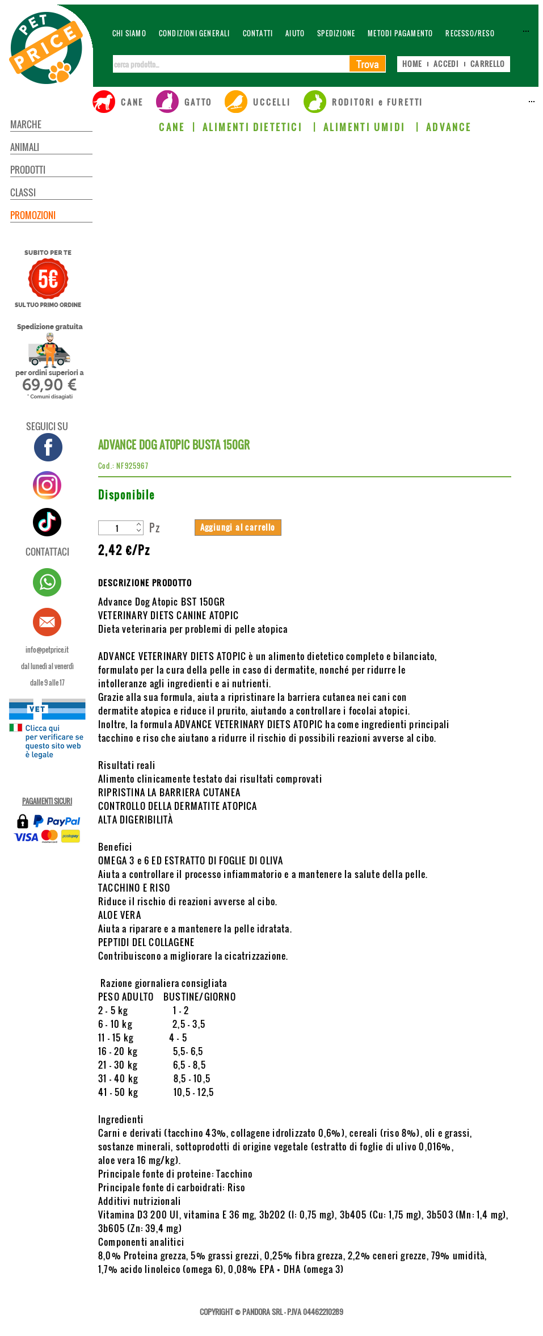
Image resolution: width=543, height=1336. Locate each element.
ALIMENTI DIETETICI (254, 127)
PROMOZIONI (33, 215)
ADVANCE (449, 127)
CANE (172, 127)
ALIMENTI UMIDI (366, 127)
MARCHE (25, 124)
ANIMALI (24, 147)
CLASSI (23, 192)
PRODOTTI (27, 170)
